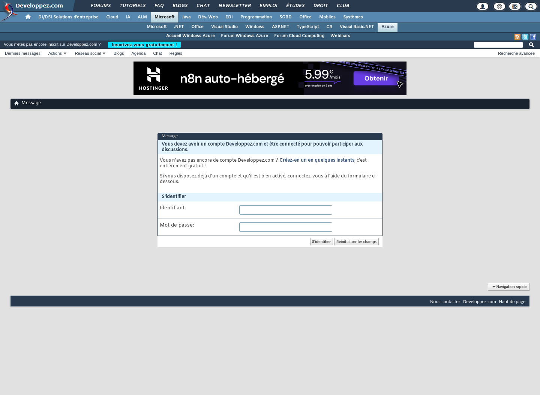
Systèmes (353, 17)
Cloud (112, 17)
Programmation (256, 17)
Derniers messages (22, 53)
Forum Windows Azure (244, 36)
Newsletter (234, 6)
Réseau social (88, 53)
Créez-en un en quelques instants (316, 161)
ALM (142, 17)
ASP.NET (280, 27)
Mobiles (327, 17)
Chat (202, 6)
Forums (100, 6)
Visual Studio (224, 27)
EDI (229, 17)
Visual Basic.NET (357, 27)
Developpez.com (479, 301)
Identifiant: (173, 208)
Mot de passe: (177, 225)
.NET (179, 27)
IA (128, 17)
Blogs (179, 6)
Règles (176, 53)
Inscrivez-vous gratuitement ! (144, 44)
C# (329, 27)
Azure (387, 27)
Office (305, 17)
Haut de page (512, 301)
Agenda (138, 53)
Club (342, 6)
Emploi (268, 6)
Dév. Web (208, 17)
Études (295, 6)
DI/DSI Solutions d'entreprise (68, 17)
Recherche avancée (516, 53)
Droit (320, 6)
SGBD (285, 17)
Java (186, 17)
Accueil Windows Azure (190, 36)
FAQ (158, 6)
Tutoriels (132, 6)
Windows (254, 27)
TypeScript (308, 27)
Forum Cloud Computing (299, 36)
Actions (55, 53)
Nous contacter (445, 301)
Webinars (340, 36)
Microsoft (164, 17)
